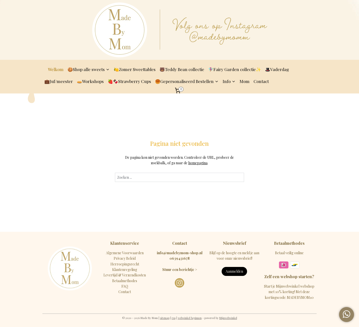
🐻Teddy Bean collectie (182, 69)
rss (174, 318)
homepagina (197, 163)
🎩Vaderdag (277, 69)
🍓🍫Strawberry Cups (129, 81)
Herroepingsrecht (124, 264)
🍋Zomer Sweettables (135, 69)
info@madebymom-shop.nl (179, 252)
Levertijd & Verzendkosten (124, 275)
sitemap (165, 318)
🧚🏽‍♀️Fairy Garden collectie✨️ (234, 69)
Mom (245, 81)
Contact (261, 81)
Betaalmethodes (124, 280)
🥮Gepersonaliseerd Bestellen (187, 81)
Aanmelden (234, 271)
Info (229, 81)
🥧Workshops (90, 81)
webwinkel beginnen (190, 318)
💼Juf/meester (58, 81)
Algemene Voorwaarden (125, 252)
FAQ (124, 286)
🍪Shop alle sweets (89, 69)
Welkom (56, 69)
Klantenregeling (124, 269)
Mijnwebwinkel (228, 318)
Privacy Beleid (125, 258)
